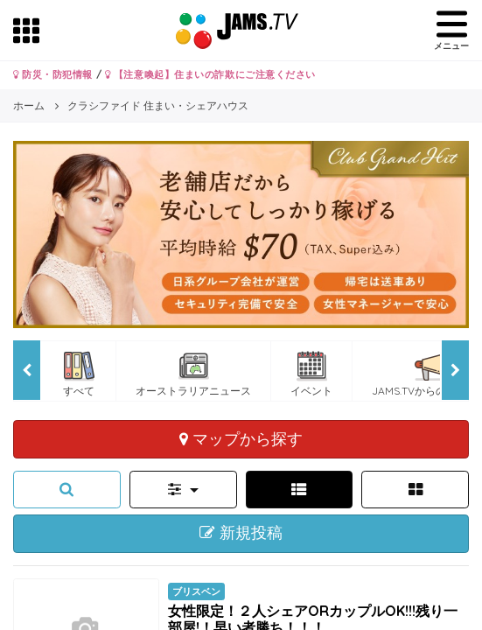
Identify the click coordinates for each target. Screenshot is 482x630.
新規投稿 (241, 533)
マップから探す (241, 438)
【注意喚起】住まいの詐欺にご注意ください (210, 74)
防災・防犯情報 (53, 74)
